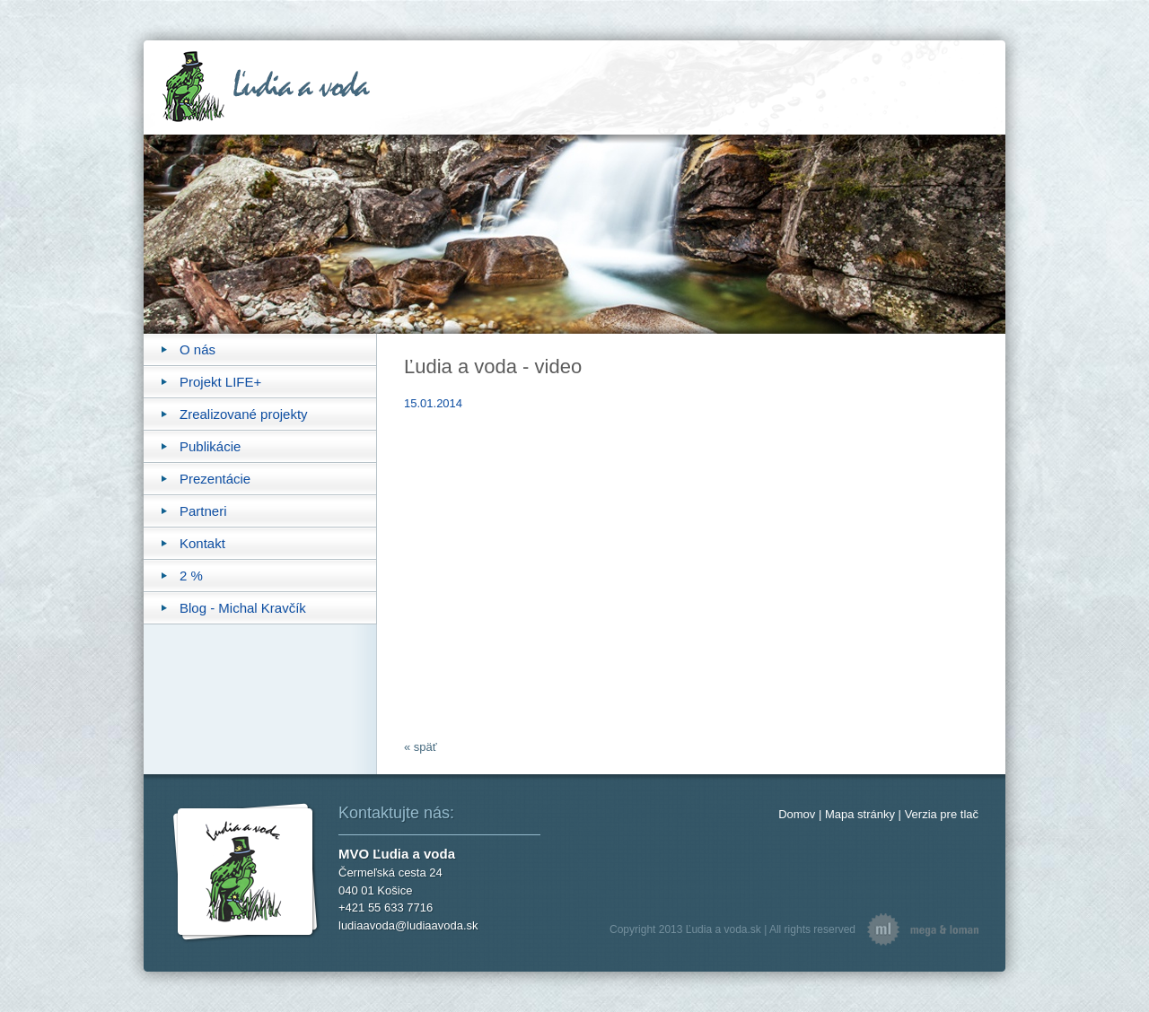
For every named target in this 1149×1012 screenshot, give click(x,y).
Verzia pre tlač (941, 814)
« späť (420, 747)
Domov (796, 814)
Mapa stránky (860, 814)
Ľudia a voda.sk (723, 929)
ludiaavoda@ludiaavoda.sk (408, 925)
